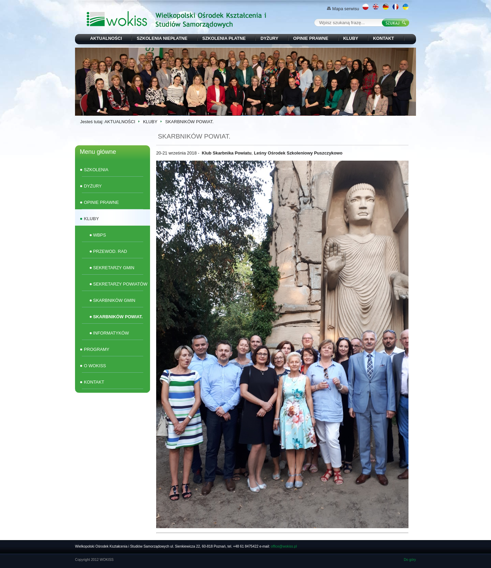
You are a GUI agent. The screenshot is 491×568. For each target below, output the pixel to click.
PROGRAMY (96, 349)
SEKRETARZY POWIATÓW (120, 284)
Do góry (410, 560)
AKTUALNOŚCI (106, 38)
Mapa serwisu (343, 8)
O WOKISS (95, 365)
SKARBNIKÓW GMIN (114, 300)
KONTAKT (383, 38)
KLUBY (350, 38)
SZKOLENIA (96, 169)
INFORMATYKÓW (111, 333)
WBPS (99, 235)
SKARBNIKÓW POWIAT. (118, 316)
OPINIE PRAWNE (310, 38)
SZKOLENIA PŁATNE (224, 38)
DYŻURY (269, 38)
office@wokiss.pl (284, 546)
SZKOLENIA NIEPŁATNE (162, 38)
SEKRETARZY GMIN (113, 267)
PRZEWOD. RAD (110, 251)
